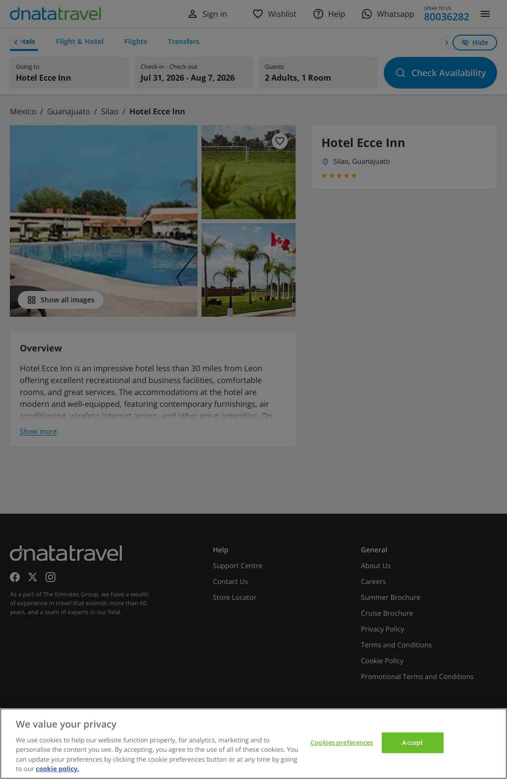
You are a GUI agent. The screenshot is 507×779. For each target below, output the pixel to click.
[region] (253, 743)
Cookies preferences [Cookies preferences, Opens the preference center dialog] (341, 742)
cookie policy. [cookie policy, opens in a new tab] (57, 768)
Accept (412, 742)
